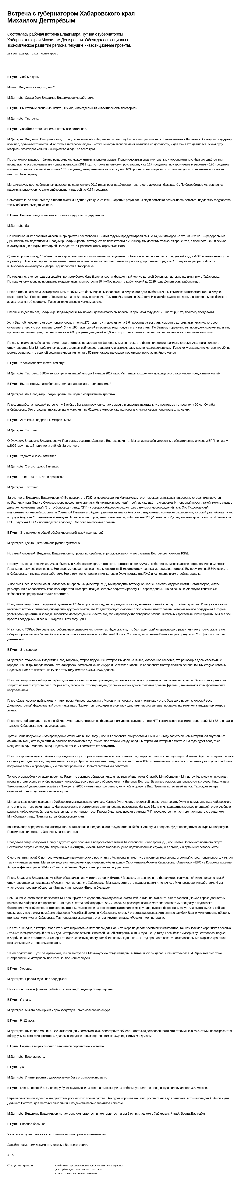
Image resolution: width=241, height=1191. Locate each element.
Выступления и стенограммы (107, 1165)
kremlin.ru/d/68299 (87, 1173)
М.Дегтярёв (15, 97)
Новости (86, 1165)
